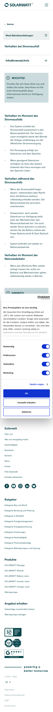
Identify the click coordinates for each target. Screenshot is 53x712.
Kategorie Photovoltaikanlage (18, 543)
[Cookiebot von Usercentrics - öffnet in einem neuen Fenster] (38, 297)
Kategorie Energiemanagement (19, 521)
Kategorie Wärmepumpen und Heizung (22, 548)
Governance (10, 705)
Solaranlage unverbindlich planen (20, 609)
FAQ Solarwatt (11, 471)
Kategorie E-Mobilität (14, 516)
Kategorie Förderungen (15, 532)
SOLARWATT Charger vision (17, 586)
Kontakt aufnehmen (13, 477)
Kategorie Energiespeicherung (18, 526)
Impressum (9, 689)
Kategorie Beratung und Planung (19, 510)
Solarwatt (11, 428)
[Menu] (46, 5)
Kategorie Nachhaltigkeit (16, 537)
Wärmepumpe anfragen (15, 614)
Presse (7, 466)
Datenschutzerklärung (14, 695)
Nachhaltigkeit (11, 445)
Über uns (9, 434)
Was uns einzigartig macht (16, 439)
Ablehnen (26, 412)
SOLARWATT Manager (15, 565)
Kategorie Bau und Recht (16, 505)
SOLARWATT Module (14, 570)
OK (26, 393)
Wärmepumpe (11, 592)
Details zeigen (37, 384)
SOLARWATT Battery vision (17, 576)
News (7, 461)
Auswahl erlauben (26, 402)
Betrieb (10, 24)
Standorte (9, 450)
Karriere (8, 455)
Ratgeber (11, 499)
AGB (7, 700)
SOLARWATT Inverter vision (17, 581)
